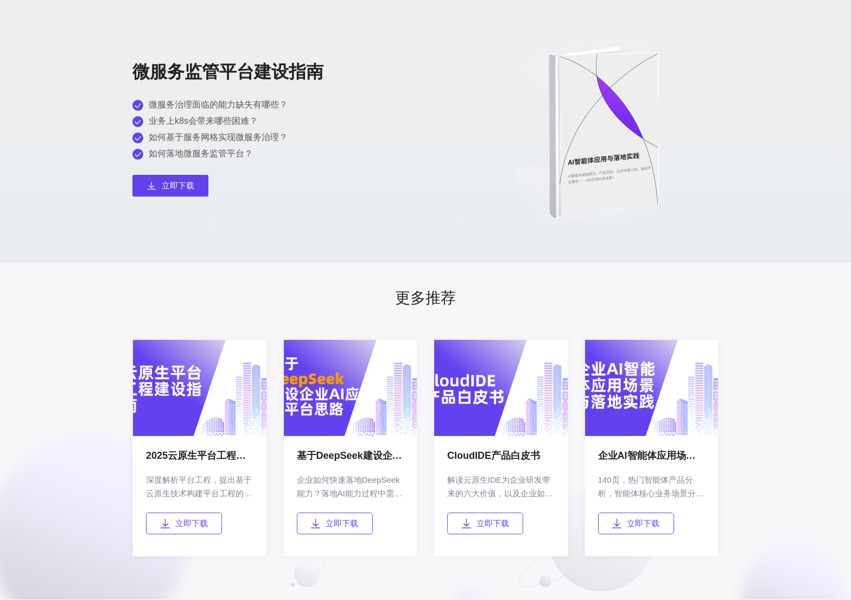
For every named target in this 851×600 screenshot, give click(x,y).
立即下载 (184, 523)
